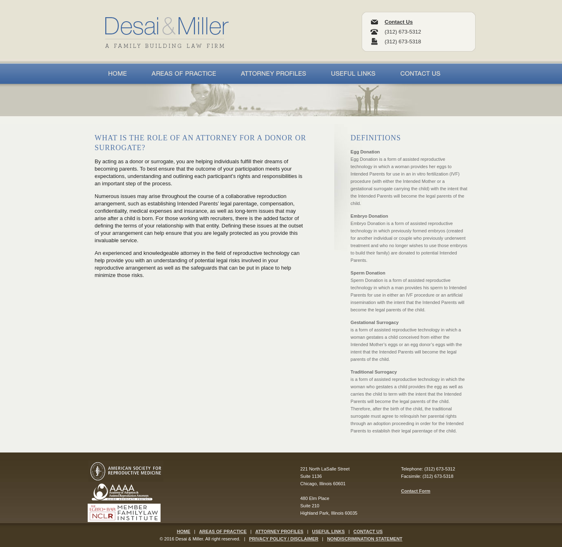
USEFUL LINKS (328, 531)
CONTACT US (368, 531)
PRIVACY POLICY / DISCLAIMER (283, 538)
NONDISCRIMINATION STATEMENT (364, 538)
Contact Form (416, 490)
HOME (183, 531)
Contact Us (399, 22)
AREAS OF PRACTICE (223, 531)
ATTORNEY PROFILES (279, 531)
